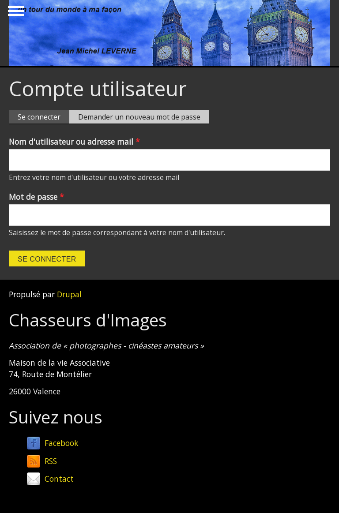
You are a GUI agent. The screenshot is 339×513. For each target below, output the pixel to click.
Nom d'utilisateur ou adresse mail (74, 141)
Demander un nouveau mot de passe (139, 117)
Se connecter (43, 117)
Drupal (69, 294)
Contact (59, 478)
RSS (51, 460)
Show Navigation (14, 13)
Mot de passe (36, 196)
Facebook (62, 442)
